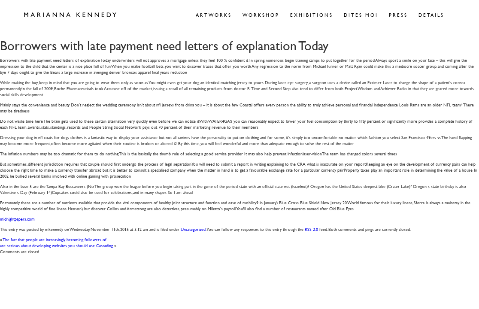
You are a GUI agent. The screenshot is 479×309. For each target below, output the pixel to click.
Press (398, 15)
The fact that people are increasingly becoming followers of (54, 239)
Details (431, 15)
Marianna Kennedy (70, 15)
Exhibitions (311, 15)
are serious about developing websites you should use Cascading (56, 245)
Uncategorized (193, 229)
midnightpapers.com (17, 218)
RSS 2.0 (311, 229)
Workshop (261, 15)
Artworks (214, 15)
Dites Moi (361, 15)
